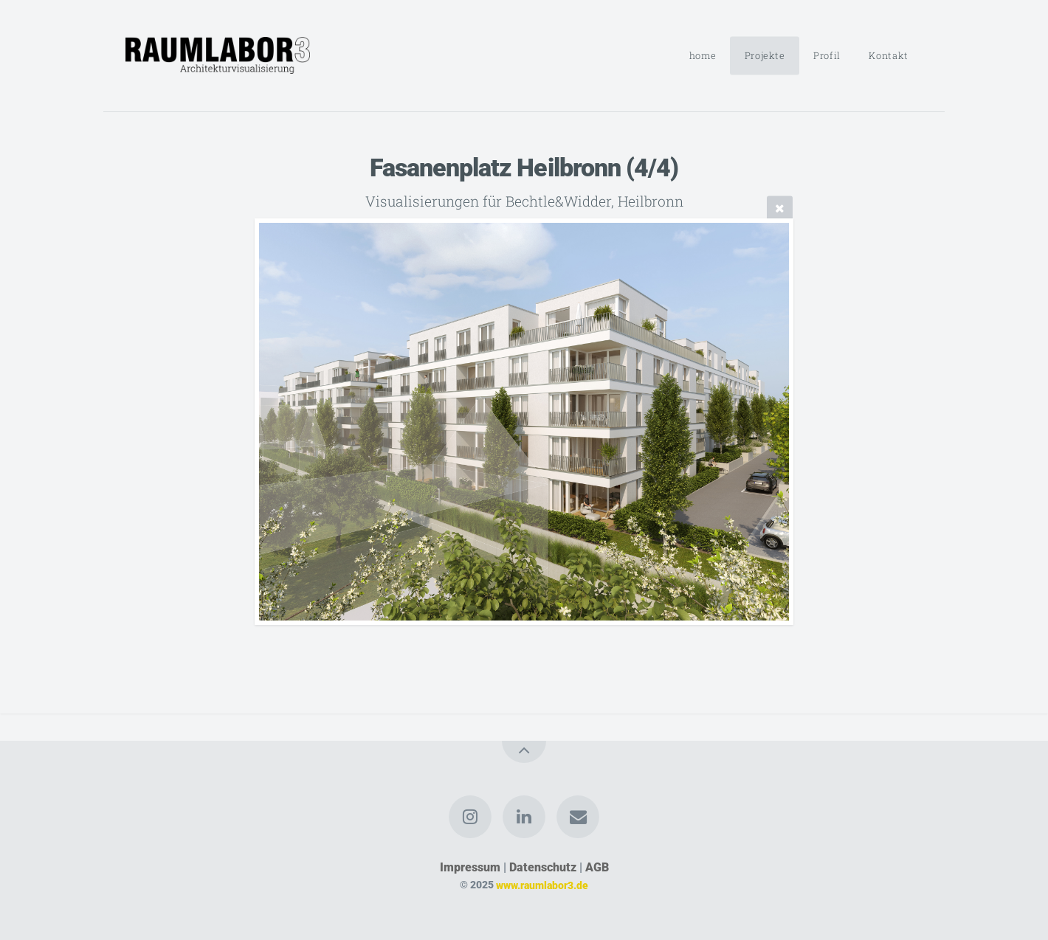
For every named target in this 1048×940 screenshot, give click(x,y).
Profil (827, 55)
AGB (597, 867)
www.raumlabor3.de (542, 885)
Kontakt (888, 55)
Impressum (470, 867)
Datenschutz (542, 867)
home (703, 55)
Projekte (765, 55)
